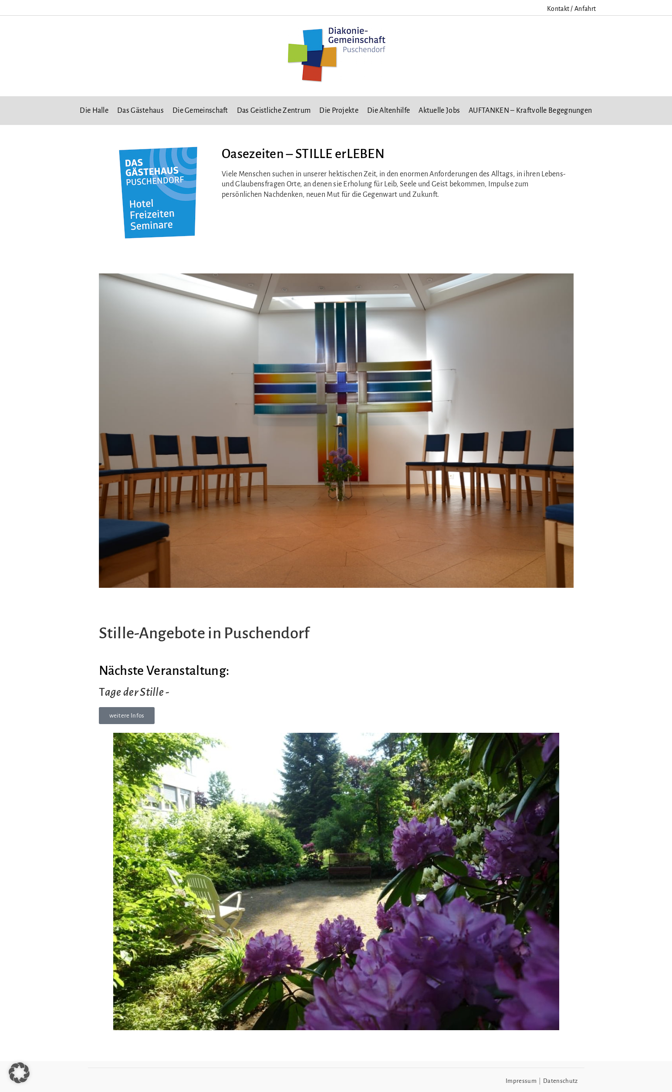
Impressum (521, 1081)
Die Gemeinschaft (200, 111)
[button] (19, 1073)
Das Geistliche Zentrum (274, 111)
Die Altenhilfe (388, 111)
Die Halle (94, 111)
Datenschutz (560, 1081)
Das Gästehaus (140, 111)
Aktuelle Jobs (439, 111)
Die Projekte (338, 111)
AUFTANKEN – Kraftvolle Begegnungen (530, 111)
